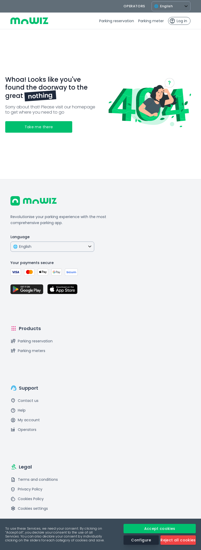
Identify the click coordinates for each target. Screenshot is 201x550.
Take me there (39, 127)
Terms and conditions (34, 479)
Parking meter (151, 21)
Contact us (24, 400)
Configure (141, 540)
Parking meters (27, 351)
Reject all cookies (178, 540)
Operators (23, 429)
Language (20, 236)
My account (25, 420)
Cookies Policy (27, 499)
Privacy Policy (26, 489)
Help (18, 410)
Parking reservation (116, 21)
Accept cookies (159, 528)
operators (134, 6)
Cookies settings (29, 508)
